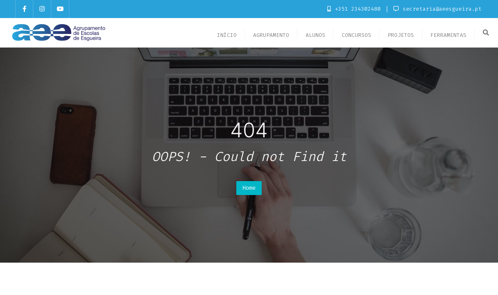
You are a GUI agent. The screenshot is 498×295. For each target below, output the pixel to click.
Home (249, 188)
